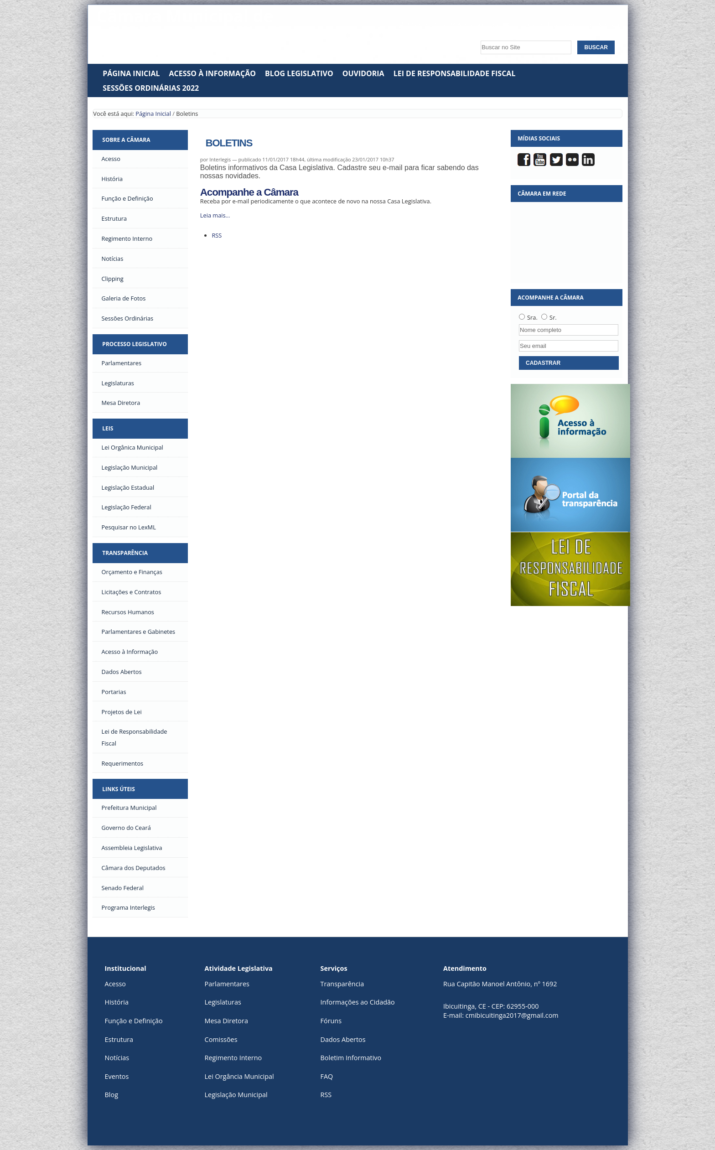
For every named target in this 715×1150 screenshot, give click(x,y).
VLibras (549, 25)
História (117, 1002)
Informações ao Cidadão (358, 1002)
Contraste (579, 25)
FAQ (327, 1076)
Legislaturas (223, 1002)
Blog (111, 1094)
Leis (107, 428)
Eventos (117, 1076)
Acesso (115, 983)
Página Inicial (131, 73)
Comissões (221, 1039)
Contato (522, 25)
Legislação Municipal (236, 1094)
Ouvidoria (363, 73)
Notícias (117, 1057)
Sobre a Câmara (126, 140)
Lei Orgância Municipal (239, 1076)
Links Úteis (118, 789)
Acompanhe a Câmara (249, 192)
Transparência (125, 553)
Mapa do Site (427, 25)
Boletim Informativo (351, 1057)
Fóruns (331, 1020)
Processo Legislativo (134, 344)
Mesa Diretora (226, 1020)
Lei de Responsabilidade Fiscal (455, 73)
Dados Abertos (343, 1039)
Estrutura (119, 1039)
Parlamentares (227, 983)
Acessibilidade (477, 25)
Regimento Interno (233, 1057)
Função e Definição (134, 1020)
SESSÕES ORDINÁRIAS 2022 (151, 88)
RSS (217, 235)
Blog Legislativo (299, 73)
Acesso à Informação (212, 73)
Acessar (609, 25)
